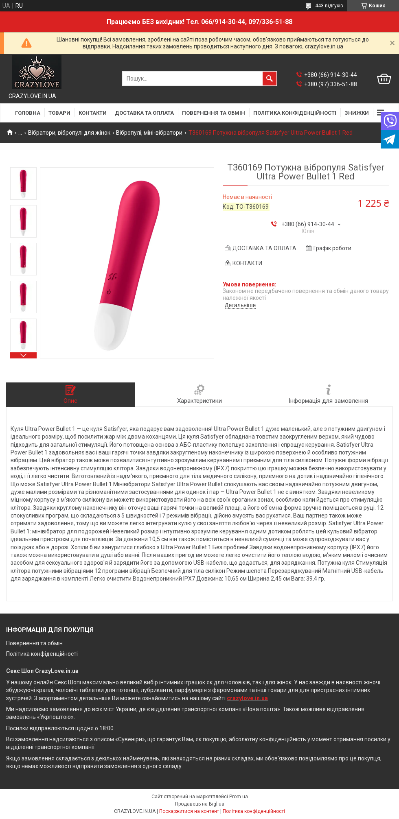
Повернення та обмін (34, 643)
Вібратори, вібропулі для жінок (69, 132)
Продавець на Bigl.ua (199, 804)
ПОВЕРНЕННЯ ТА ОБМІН (213, 113)
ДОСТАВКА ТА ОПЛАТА (144, 113)
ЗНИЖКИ (356, 113)
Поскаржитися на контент (189, 811)
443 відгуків (329, 6)
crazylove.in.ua (247, 698)
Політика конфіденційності (42, 654)
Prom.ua (238, 796)
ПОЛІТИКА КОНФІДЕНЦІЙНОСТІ (294, 113)
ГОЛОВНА (27, 113)
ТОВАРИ (59, 113)
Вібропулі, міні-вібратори (149, 132)
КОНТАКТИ (93, 113)
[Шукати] (269, 78)
